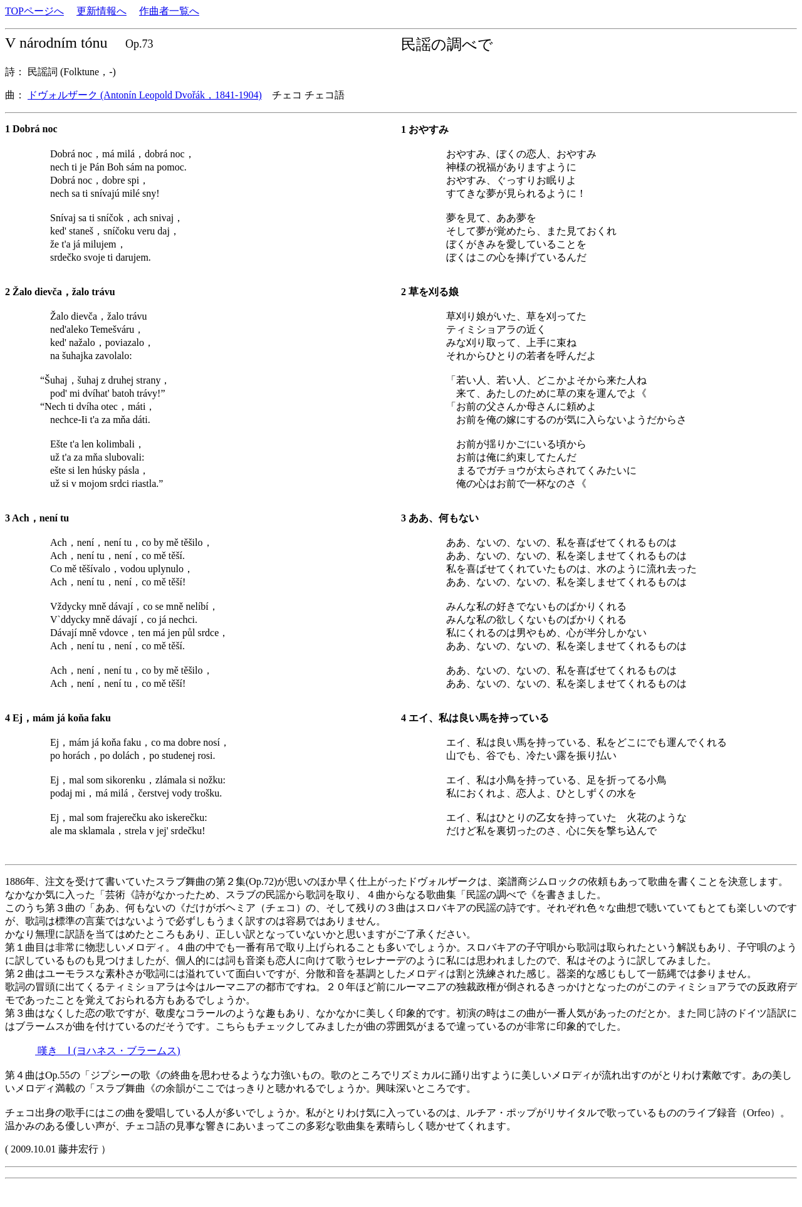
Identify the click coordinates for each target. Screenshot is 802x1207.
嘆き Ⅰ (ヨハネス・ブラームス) (107, 1050)
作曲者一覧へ (169, 11)
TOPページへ (34, 11)
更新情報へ (101, 11)
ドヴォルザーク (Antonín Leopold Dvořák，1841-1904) (145, 95)
